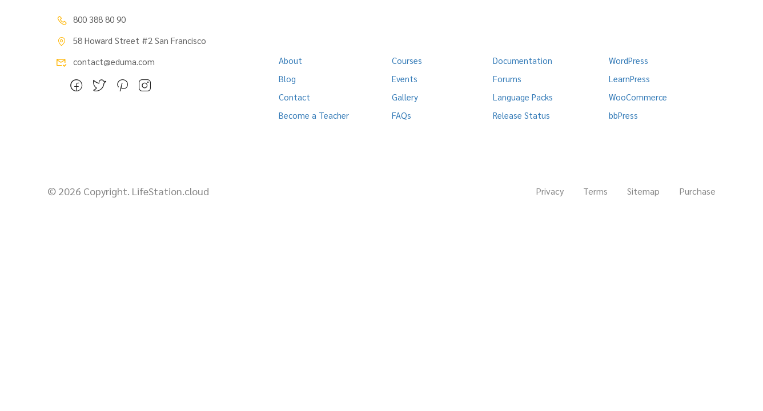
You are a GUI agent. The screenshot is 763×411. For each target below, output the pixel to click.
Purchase (697, 191)
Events (404, 78)
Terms (595, 191)
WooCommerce (638, 96)
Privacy (550, 191)
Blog (287, 78)
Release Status (521, 115)
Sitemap (643, 191)
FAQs (401, 115)
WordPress (628, 60)
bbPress (623, 115)
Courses (407, 60)
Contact (294, 96)
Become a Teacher (314, 115)
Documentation (522, 60)
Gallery (405, 96)
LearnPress (629, 78)
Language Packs (523, 96)
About (290, 60)
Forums (507, 78)
